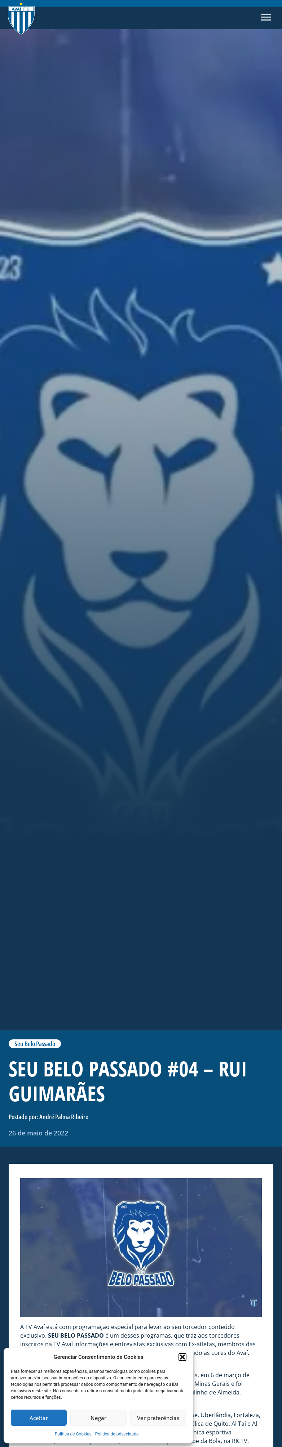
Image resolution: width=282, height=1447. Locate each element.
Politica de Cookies (73, 1434)
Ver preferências (158, 1417)
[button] (182, 1357)
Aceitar (39, 1417)
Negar (98, 1417)
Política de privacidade (117, 1434)
